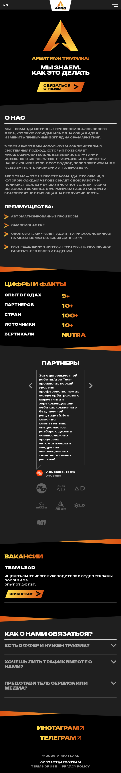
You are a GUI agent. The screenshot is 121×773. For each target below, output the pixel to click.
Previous (91, 386)
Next (30, 386)
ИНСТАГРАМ (60, 728)
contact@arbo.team (60, 762)
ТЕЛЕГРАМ (60, 737)
